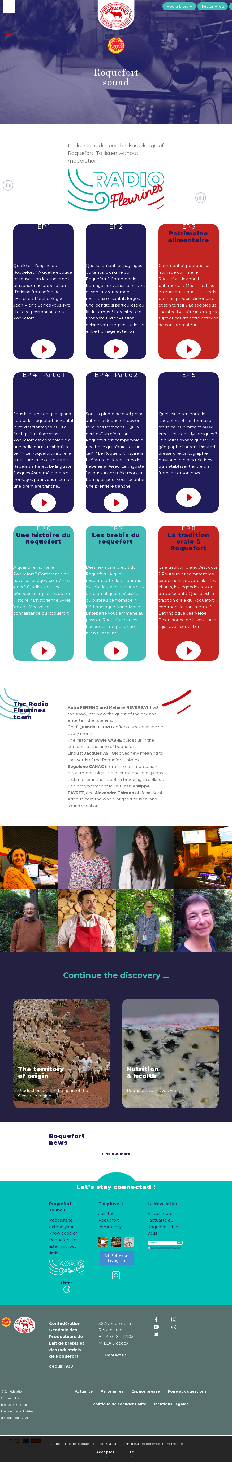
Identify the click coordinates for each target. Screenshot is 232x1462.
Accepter (105, 1452)
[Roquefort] (116, 16)
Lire (130, 1452)
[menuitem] (179, 6)
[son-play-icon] (43, 349)
